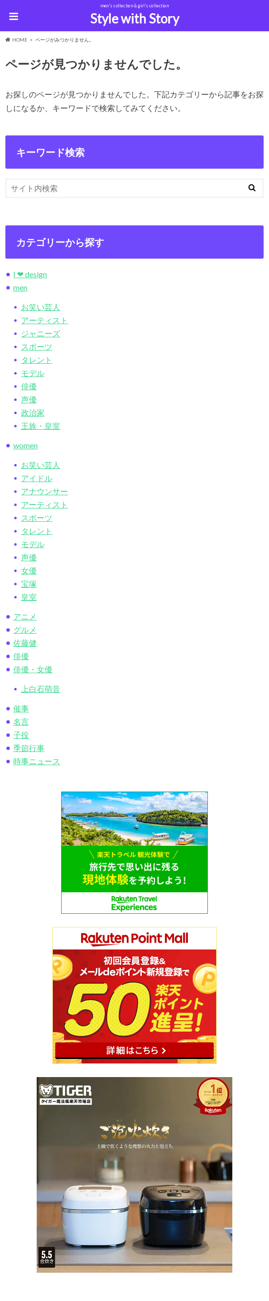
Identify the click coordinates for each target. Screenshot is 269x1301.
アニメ (25, 616)
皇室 (29, 596)
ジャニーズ (40, 333)
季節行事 (29, 747)
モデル (33, 372)
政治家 (33, 412)
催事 (21, 708)
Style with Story (134, 18)
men (20, 287)
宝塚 (29, 583)
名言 (21, 721)
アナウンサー (44, 491)
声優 (29, 399)
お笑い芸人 (40, 306)
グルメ (25, 629)
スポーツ (36, 346)
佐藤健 (25, 642)
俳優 (29, 386)
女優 (29, 570)
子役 (21, 734)
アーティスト (44, 320)
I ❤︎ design (30, 274)
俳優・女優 (32, 669)
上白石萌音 (40, 688)
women (25, 445)
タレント (36, 359)
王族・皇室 (40, 425)
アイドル (36, 478)
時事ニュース (36, 761)
